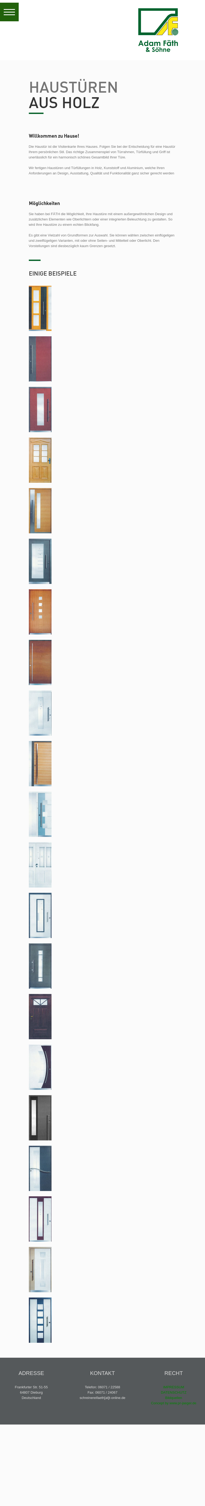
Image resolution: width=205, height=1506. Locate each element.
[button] (9, 12)
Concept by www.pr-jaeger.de (173, 1403)
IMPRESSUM (173, 1387)
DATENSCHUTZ (174, 1392)
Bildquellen (173, 1398)
